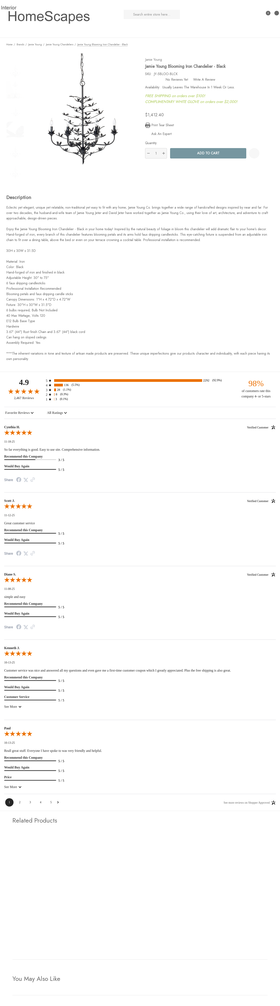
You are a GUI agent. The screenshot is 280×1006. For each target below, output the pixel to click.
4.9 (24, 382)
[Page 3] (30, 802)
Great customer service (19, 523)
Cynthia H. (140, 427)
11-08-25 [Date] (9, 588)
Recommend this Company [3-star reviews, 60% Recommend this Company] (23, 456)
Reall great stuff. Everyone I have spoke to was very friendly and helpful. (53, 750)
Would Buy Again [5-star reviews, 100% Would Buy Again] (16, 466)
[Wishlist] (255, 154)
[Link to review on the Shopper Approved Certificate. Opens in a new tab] (32, 480)
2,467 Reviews (24, 398)
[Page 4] (40, 802)
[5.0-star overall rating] (140, 433)
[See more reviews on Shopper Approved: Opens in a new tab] (246, 802)
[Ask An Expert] (159, 134)
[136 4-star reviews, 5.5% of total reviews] (140, 385)
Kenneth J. (12, 648)
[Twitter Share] (25, 480)
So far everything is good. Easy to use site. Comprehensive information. (52, 449)
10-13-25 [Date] (9, 662)
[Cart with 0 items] (274, 14)
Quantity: (152, 143)
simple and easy (14, 597)
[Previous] (264, 44)
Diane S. (140, 574)
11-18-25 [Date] (9, 441)
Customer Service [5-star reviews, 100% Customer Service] (16, 697)
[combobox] (19, 413)
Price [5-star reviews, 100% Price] (8, 777)
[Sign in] (257, 14)
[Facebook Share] (18, 480)
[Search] (128, 14)
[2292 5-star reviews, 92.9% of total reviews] (140, 380)
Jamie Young (154, 60)
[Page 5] (51, 802)
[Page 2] (20, 802)
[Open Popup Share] (266, 154)
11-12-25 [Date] (9, 515)
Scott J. (140, 501)
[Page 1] (9, 802)
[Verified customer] (261, 427)
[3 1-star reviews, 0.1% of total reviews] (140, 399)
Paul (7, 728)
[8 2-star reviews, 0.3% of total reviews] (140, 394)
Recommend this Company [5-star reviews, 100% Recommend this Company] (23, 530)
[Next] (271, 44)
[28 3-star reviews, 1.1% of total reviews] (140, 390)
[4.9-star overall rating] (24, 391)
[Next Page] (58, 802)
